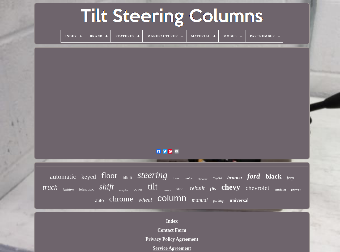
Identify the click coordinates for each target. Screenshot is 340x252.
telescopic (86, 189)
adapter (123, 190)
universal (239, 200)
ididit (127, 177)
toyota (217, 178)
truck (49, 187)
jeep (290, 178)
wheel (145, 199)
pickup (218, 201)
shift (106, 186)
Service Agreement (172, 248)
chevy (230, 187)
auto (99, 200)
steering (152, 175)
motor (188, 178)
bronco (234, 177)
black (273, 176)
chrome (121, 198)
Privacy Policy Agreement (172, 239)
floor (109, 175)
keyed (88, 176)
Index (172, 221)
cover (138, 189)
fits (213, 188)
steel (180, 188)
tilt (153, 186)
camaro (167, 190)
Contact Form (172, 230)
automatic (63, 176)
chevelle (202, 178)
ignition (68, 189)
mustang (280, 189)
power (296, 189)
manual (200, 200)
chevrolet (257, 187)
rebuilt (197, 188)
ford (253, 176)
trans (176, 178)
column (171, 198)
